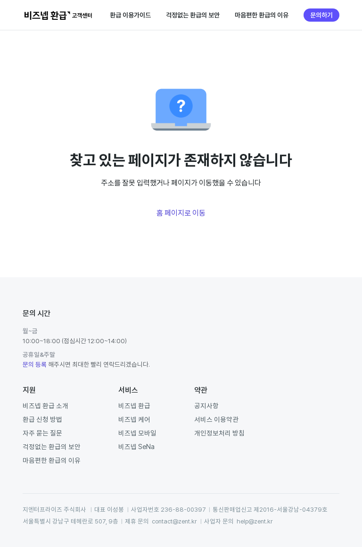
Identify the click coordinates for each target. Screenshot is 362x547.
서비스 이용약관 (216, 419)
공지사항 (206, 405)
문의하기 (321, 15)
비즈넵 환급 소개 (45, 405)
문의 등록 (35, 364)
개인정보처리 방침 (219, 433)
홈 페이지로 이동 (181, 212)
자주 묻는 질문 (42, 433)
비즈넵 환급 (134, 405)
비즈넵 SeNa (136, 446)
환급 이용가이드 (130, 15)
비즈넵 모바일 (137, 433)
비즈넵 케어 (134, 419)
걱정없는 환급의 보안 (193, 15)
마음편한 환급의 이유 (261, 15)
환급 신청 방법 (42, 419)
